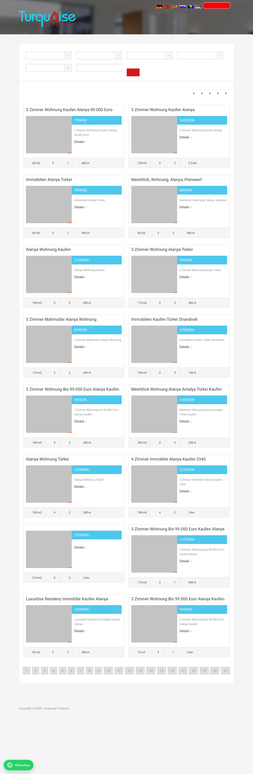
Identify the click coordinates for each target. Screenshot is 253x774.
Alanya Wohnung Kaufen (48, 249)
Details (80, 142)
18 (193, 670)
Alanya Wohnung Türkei (47, 459)
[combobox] (49, 55)
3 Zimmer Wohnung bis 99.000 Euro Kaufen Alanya (178, 529)
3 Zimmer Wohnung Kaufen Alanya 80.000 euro (69, 109)
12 (129, 670)
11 (119, 670)
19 (204, 670)
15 (161, 670)
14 (151, 670)
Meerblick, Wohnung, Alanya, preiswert (166, 179)
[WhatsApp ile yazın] (18, 765)
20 (215, 670)
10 (108, 670)
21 (225, 670)
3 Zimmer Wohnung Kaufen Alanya (163, 109)
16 (172, 670)
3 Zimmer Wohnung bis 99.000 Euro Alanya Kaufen (72, 389)
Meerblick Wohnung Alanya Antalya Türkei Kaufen (176, 389)
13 (140, 670)
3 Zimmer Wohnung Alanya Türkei (162, 249)
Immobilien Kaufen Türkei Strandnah (164, 319)
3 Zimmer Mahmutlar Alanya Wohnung (61, 319)
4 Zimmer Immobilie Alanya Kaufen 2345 (168, 459)
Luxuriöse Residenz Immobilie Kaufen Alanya (67, 598)
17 (183, 670)
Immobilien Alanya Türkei (49, 179)
